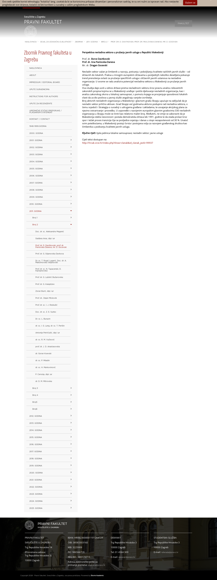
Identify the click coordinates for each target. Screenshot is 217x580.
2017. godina (35, 451)
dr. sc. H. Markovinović (45, 367)
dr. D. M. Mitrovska (43, 381)
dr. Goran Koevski (43, 353)
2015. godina (35, 437)
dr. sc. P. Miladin (42, 360)
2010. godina (35, 204)
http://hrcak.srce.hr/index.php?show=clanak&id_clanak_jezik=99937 (117, 142)
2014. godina (35, 430)
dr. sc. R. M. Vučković (45, 340)
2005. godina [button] (36, 169)
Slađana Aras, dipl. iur (45, 238)
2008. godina (36, 190)
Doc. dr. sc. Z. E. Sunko (45, 312)
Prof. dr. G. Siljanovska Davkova (49, 254)
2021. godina (35, 480)
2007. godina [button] (35, 183)
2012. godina (35, 416)
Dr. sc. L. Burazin (42, 319)
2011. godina (92, 42)
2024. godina (35, 501)
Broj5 (34, 402)
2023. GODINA (35, 494)
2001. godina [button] (35, 140)
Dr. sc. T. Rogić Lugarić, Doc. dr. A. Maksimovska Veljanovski (50, 261)
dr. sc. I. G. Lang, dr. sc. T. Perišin (49, 326)
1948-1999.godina (37, 126)
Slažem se (190, 2)
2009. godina (36, 197)
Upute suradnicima (39, 89)
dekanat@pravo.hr (126, 557)
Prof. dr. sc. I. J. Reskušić (46, 305)
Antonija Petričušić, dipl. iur (47, 333)
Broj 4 (35, 395)
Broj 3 (35, 388)
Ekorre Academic (97, 575)
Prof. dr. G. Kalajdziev (45, 284)
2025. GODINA (35, 508)
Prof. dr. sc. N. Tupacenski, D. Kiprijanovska (48, 270)
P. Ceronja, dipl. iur (43, 374)
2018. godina (35, 459)
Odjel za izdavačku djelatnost (55, 42)
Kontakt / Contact (39, 119)
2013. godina (35, 423)
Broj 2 (104, 42)
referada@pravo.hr (169, 552)
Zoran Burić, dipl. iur (44, 291)
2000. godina (36, 133)
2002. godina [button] (36, 147)
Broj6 (34, 409)
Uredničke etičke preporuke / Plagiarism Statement (45, 111)
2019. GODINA (35, 466)
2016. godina (35, 444)
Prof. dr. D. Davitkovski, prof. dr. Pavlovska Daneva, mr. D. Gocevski (144, 42)
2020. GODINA (36, 473)
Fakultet (183, 23)
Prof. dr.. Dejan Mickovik (46, 298)
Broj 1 (34, 218)
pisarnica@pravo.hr (96, 565)
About (32, 75)
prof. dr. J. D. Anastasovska (47, 347)
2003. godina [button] (36, 154)
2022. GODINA (35, 487)
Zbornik (79, 42)
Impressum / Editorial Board (44, 82)
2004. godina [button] (36, 162)
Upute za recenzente (40, 103)
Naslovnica (31, 42)
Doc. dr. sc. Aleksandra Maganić (49, 231)
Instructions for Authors (43, 96)
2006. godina (36, 176)
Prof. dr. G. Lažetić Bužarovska (49, 277)
